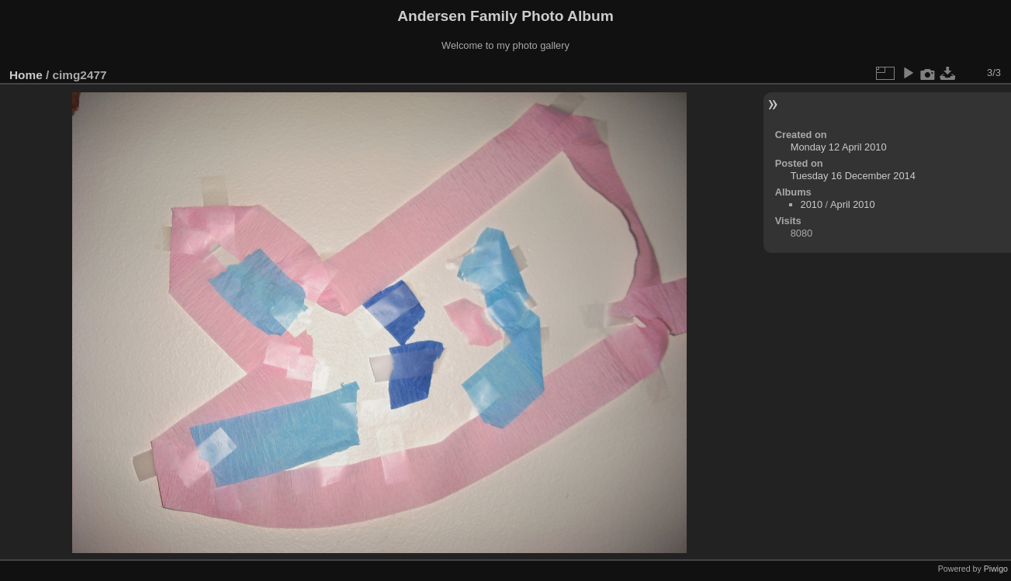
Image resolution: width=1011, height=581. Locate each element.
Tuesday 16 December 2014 (853, 176)
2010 (811, 204)
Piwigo (996, 568)
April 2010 (852, 204)
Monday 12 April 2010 (839, 147)
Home (26, 74)
